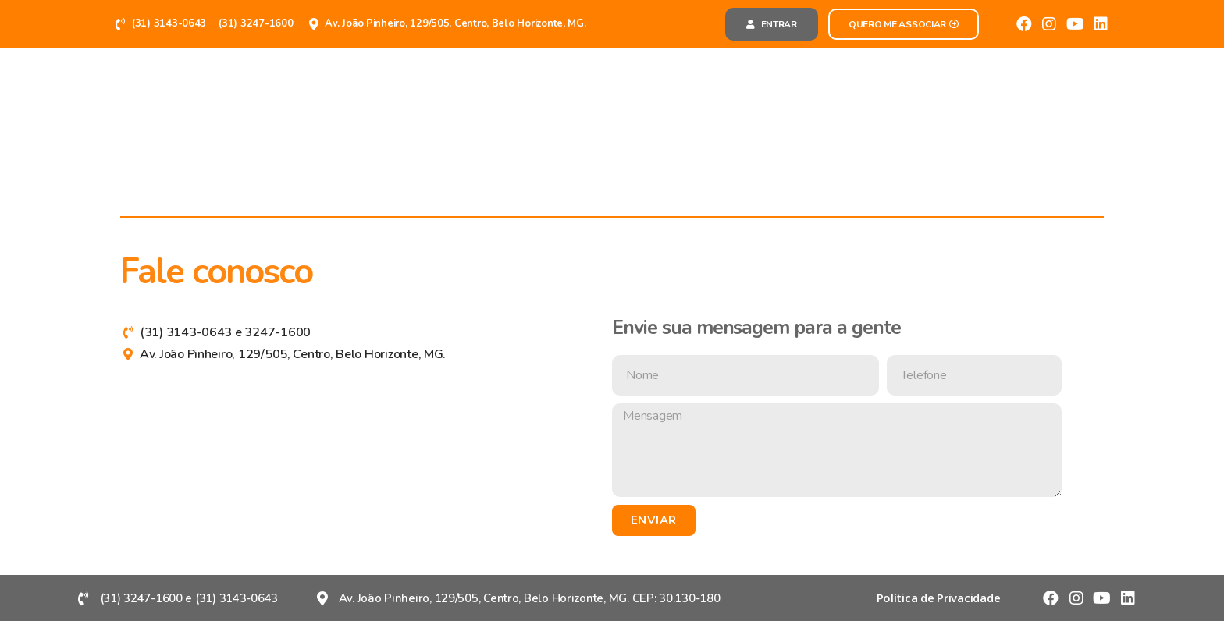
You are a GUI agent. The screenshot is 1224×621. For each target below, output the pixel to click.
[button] (771, 24)
